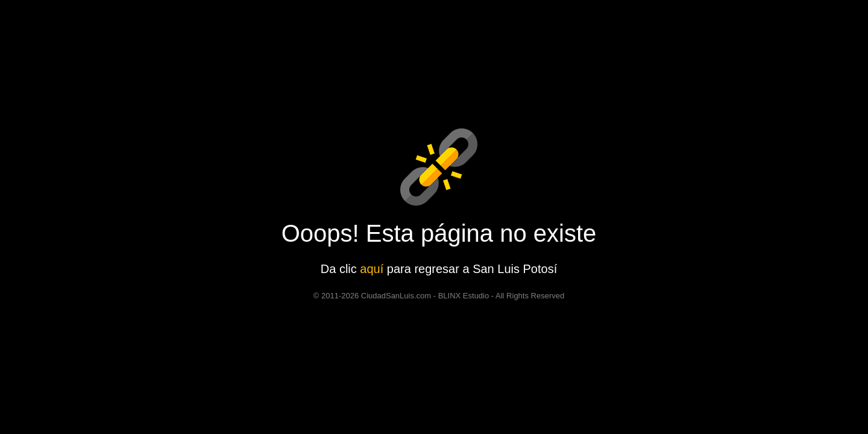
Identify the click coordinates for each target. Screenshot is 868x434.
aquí (371, 268)
